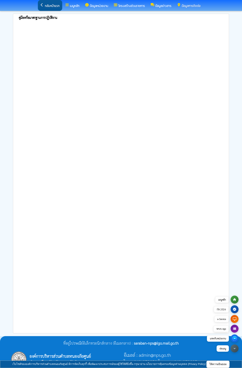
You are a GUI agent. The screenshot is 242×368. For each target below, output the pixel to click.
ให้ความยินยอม (218, 364)
